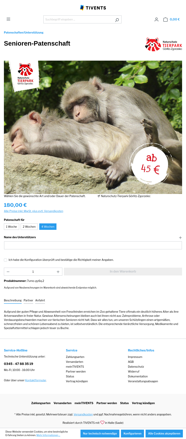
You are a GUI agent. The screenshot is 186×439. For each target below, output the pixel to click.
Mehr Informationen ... (48, 435)
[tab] (13, 300)
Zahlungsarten (75, 356)
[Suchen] (117, 19)
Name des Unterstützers (20, 237)
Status (70, 376)
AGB (131, 361)
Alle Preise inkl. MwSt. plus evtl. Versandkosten (33, 211)
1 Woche (11, 226)
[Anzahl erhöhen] (58, 272)
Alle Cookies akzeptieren (164, 433)
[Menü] (8, 19)
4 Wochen (47, 226)
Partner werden (76, 371)
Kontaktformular (35, 380)
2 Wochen (29, 226)
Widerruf (134, 371)
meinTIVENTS (75, 366)
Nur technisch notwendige (100, 433)
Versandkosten (83, 414)
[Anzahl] (33, 272)
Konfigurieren (132, 433)
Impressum (135, 356)
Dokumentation (138, 376)
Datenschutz (136, 366)
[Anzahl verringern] (8, 272)
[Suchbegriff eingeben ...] (78, 19)
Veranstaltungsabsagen (143, 381)
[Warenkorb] (171, 19)
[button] (93, 237)
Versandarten (74, 361)
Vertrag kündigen (77, 381)
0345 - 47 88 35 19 (18, 364)
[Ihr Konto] (156, 19)
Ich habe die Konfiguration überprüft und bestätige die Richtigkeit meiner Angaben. (61, 259)
